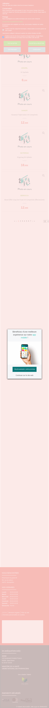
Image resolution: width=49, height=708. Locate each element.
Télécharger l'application (24, 369)
